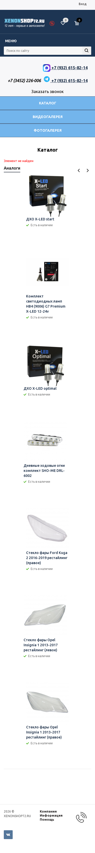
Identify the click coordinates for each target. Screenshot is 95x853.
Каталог (47, 103)
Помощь (47, 819)
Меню (11, 41)
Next (87, 170)
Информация (51, 815)
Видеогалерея (48, 117)
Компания (48, 811)
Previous (79, 170)
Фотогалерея (48, 130)
